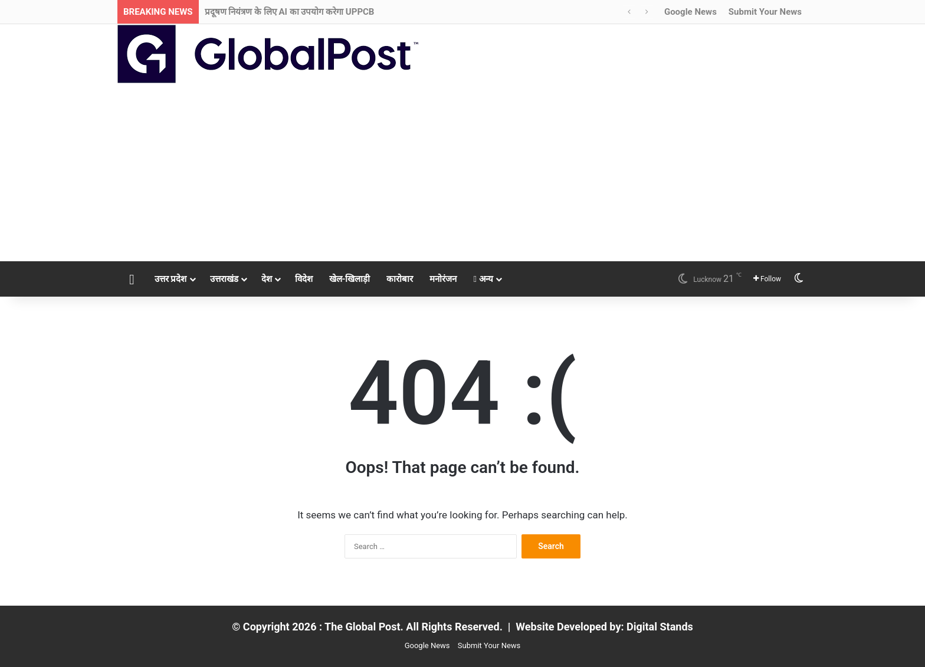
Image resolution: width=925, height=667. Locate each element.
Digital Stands (659, 626)
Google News (690, 11)
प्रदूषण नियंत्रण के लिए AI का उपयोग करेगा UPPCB (290, 11)
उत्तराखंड (224, 279)
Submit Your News (765, 11)
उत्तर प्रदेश (171, 279)
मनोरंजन (443, 279)
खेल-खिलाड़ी (349, 279)
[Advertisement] (462, 172)
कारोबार (399, 279)
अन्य (483, 279)
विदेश (304, 279)
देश (266, 279)
